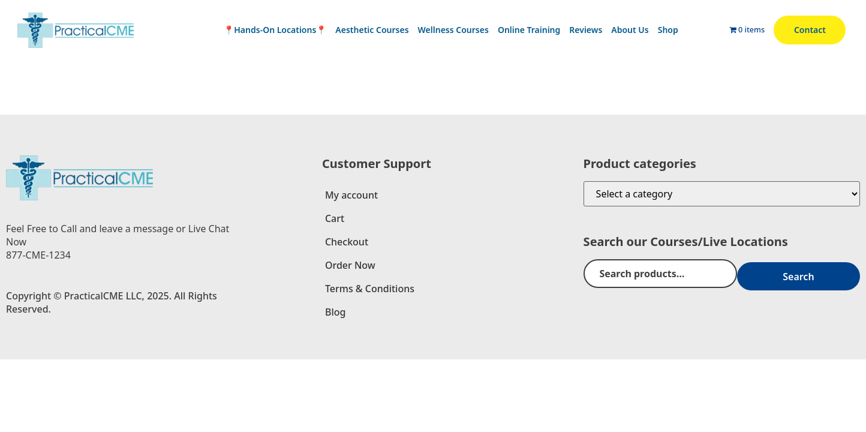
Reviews (585, 29)
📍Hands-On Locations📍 (275, 29)
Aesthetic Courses (371, 29)
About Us (629, 29)
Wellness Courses (453, 29)
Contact (810, 29)
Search (824, 273)
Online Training (529, 29)
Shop (668, 29)
